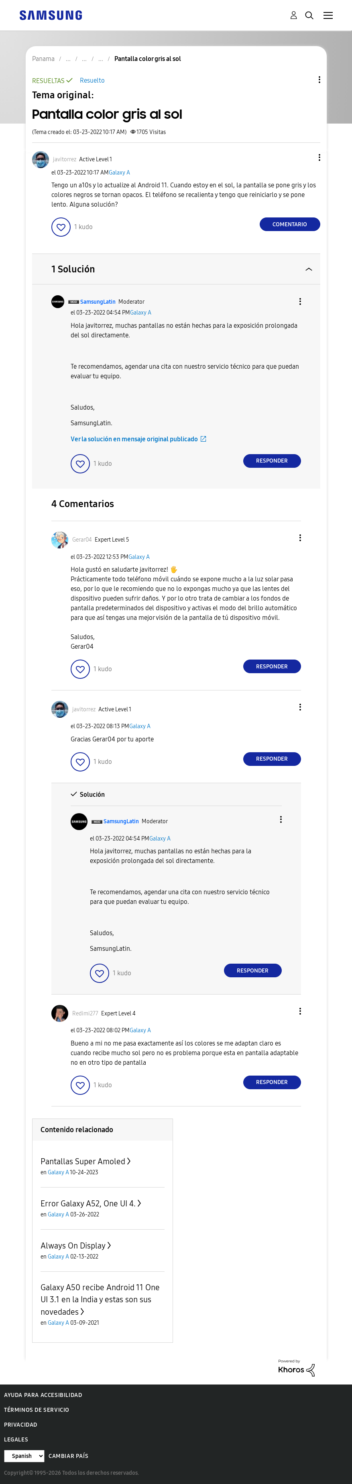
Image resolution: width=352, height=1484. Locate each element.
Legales (16, 1439)
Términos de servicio (36, 1410)
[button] (305, 157)
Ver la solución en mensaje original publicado (134, 439)
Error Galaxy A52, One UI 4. (88, 1203)
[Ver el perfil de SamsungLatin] (98, 301)
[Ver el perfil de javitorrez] (64, 159)
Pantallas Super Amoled (83, 1161)
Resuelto (92, 80)
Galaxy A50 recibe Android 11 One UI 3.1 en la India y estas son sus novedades (100, 1300)
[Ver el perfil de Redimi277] (85, 1013)
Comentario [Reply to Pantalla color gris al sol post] (290, 224)
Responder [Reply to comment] (272, 460)
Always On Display (73, 1246)
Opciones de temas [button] (305, 79)
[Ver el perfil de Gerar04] (82, 539)
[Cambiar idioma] (24, 1456)
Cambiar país (68, 1456)
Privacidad (20, 1424)
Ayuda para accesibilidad (43, 1395)
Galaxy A (119, 172)
